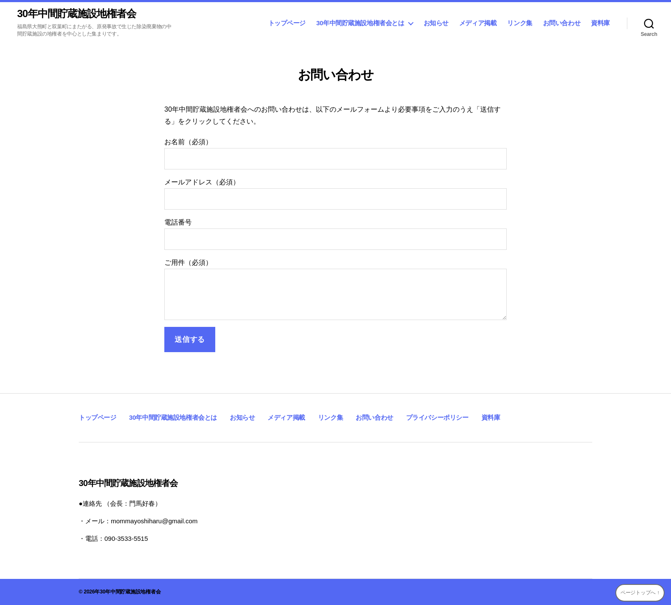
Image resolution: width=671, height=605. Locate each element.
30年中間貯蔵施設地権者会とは (360, 23)
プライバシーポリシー (437, 417)
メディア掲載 (478, 23)
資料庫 (600, 23)
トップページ (287, 23)
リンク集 (519, 23)
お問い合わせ (562, 23)
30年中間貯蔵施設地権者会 (76, 14)
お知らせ (436, 23)
